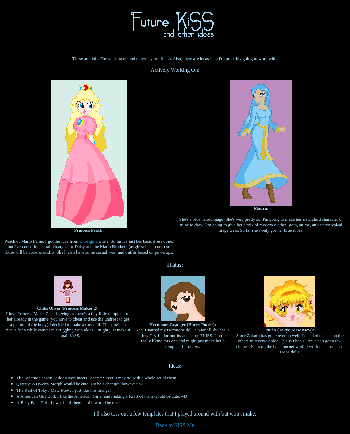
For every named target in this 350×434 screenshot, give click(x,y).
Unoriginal (88, 241)
